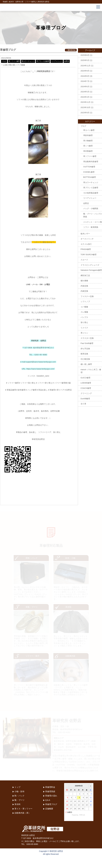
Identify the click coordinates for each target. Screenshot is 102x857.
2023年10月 (86, 107)
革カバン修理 (88, 130)
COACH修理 (86, 388)
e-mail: (23, 362)
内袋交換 (84, 291)
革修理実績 (50, 791)
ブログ (4, 61)
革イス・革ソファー (23, 809)
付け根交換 (85, 359)
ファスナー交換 (87, 296)
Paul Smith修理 (87, 343)
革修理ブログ (51, 804)
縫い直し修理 (86, 364)
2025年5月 (85, 60)
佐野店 (66, 61)
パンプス (84, 317)
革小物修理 (88, 141)
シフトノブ (85, 301)
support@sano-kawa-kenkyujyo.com (41, 362)
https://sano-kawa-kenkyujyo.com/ (40, 369)
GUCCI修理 (85, 378)
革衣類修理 (88, 151)
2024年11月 (86, 66)
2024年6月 (85, 86)
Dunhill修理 (85, 399)
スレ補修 (84, 312)
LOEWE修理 (86, 383)
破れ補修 (84, 281)
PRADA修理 (86, 249)
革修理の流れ (51, 796)
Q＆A (47, 800)
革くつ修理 (88, 146)
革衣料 (17, 804)
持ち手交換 (85, 349)
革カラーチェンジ (28, 61)
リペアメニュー (56, 61)
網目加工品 (85, 275)
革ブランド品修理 (42, 61)
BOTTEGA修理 (89, 177)
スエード (84, 260)
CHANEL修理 (89, 172)
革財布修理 (88, 135)
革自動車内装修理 (90, 161)
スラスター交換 (87, 338)
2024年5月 (85, 92)
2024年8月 (85, 76)
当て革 (83, 404)
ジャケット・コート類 (92, 222)
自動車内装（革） (22, 813)
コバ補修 (84, 307)
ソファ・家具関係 (90, 227)
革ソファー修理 (14, 61)
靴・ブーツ (19, 800)
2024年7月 (85, 81)
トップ (17, 787)
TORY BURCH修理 (89, 254)
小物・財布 (19, 791)
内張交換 (84, 286)
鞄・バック (19, 796)
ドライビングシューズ (90, 265)
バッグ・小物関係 (90, 208)
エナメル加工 (86, 244)
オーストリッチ (87, 239)
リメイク (84, 328)
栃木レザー (85, 234)
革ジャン (84, 333)
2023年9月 (85, 113)
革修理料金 (50, 787)
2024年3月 (85, 97)
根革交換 (84, 354)
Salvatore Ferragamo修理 (91, 270)
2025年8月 (85, 55)
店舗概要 (49, 809)
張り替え (84, 322)
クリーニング (86, 393)
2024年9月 (85, 71)
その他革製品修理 (90, 193)
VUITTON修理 (89, 167)
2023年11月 (86, 102)
